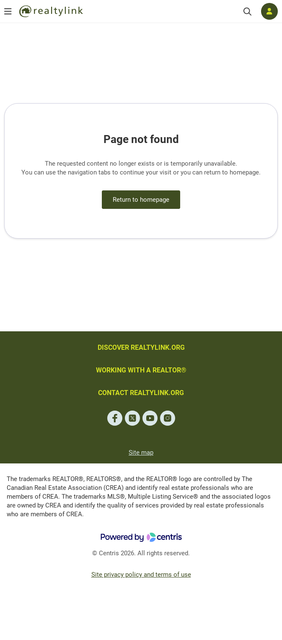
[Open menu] (8, 11)
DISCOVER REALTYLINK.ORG (141, 347)
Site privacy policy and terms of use (141, 574)
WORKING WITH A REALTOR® (141, 370)
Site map (141, 452)
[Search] (247, 11)
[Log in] (269, 11)
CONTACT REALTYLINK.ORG (141, 393)
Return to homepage (141, 199)
